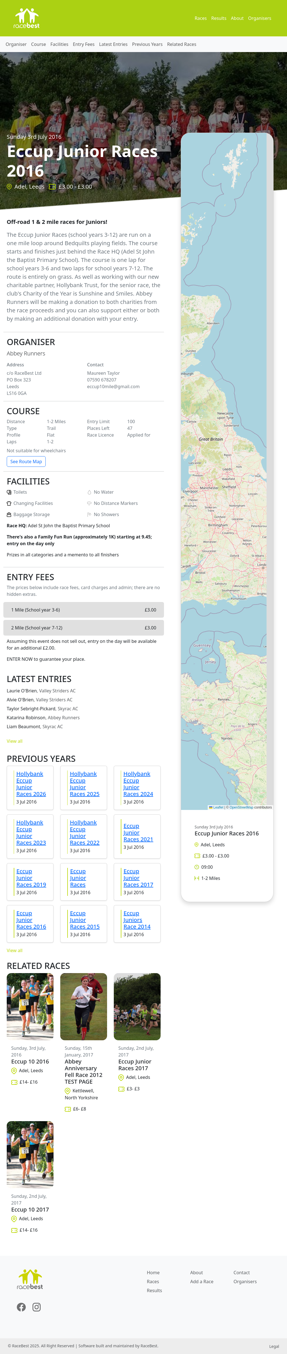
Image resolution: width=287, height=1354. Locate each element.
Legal (274, 1346)
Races (201, 18)
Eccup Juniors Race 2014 (137, 919)
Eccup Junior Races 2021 (138, 832)
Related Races (181, 44)
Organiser (16, 44)
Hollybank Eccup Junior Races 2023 (31, 832)
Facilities (59, 44)
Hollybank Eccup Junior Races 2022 (84, 832)
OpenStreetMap (241, 807)
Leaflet (216, 807)
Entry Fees (84, 44)
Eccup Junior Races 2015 (85, 919)
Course (38, 44)
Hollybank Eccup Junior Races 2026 (31, 784)
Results (218, 18)
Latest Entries (113, 44)
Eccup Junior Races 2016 (31, 919)
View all (14, 741)
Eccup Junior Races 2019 (31, 877)
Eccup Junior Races (78, 877)
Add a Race (202, 1281)
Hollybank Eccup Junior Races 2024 (138, 784)
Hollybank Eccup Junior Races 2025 (84, 784)
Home (153, 1272)
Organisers (259, 18)
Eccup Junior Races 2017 (138, 877)
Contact (241, 1272)
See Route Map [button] (26, 461)
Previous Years (147, 44)
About (237, 18)
